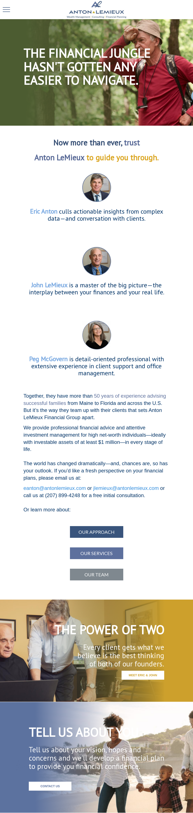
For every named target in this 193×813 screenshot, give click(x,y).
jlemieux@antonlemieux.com (126, 488)
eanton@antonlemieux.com (54, 488)
